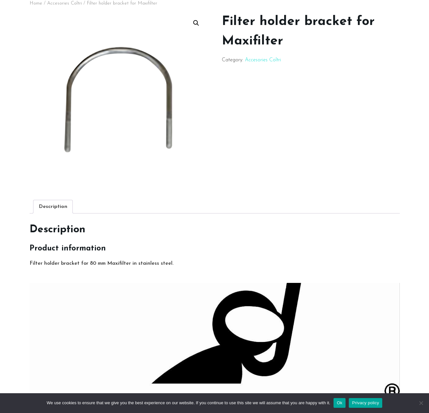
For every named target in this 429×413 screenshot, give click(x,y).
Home (36, 3)
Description (53, 206)
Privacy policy (365, 402)
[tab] (53, 206)
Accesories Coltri (64, 3)
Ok (339, 402)
